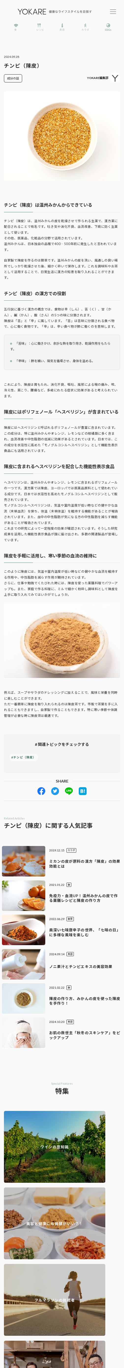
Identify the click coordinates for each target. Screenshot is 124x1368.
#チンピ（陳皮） (23, 757)
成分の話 (13, 78)
